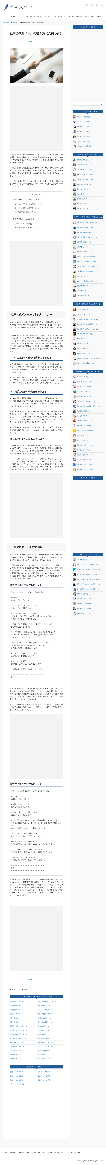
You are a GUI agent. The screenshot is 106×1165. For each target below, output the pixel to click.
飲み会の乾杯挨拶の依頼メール (85, 324)
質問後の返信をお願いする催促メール (87, 569)
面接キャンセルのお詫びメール (85, 256)
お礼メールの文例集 (44, 1072)
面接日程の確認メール (82, 242)
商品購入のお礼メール (82, 386)
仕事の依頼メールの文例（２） (25, 228)
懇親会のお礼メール (81, 203)
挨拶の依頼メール (43, 1055)
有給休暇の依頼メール (44, 1050)
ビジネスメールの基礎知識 (73, 16)
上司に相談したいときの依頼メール (86, 589)
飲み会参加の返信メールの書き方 (85, 319)
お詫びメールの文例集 (17, 1084)
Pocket (29, 41)
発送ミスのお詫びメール (83, 445)
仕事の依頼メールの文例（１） (25, 224)
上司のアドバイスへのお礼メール (85, 564)
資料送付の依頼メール (17, 1010)
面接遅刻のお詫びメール (83, 251)
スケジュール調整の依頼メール (47, 1001)
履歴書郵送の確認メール (83, 285)
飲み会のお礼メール (81, 309)
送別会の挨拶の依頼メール (18, 1034)
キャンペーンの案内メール (83, 430)
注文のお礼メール (80, 194)
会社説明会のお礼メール (83, 227)
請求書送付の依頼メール (18, 1038)
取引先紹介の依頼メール (18, 1046)
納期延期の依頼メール (17, 1042)
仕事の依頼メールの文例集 (23, 219)
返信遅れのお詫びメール (83, 469)
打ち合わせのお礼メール (83, 169)
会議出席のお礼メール (82, 184)
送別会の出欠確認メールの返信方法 (86, 358)
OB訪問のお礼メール (81, 295)
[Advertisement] (36, 102)
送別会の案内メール (81, 353)
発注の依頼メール (43, 1034)
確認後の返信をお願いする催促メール (87, 574)
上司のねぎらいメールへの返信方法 (86, 579)
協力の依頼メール (15, 1055)
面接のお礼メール (80, 247)
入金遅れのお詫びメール (83, 411)
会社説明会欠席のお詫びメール (85, 237)
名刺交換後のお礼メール (83, 164)
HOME (13, 16)
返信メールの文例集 (16, 1080)
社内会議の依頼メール (44, 1022)
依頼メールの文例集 (16, 1076)
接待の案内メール (80, 338)
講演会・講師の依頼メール (18, 1026)
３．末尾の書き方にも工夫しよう (26, 212)
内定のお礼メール (80, 276)
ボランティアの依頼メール (18, 1030)
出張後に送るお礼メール (83, 179)
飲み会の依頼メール (44, 1059)
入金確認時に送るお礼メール (84, 401)
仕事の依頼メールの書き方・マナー (27, 199)
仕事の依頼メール (15, 1018)
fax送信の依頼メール (44, 1018)
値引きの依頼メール (44, 1005)
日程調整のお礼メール (82, 425)
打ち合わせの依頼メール (18, 1050)
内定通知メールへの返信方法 (84, 271)
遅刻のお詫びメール (81, 613)
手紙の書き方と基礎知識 (33, 16)
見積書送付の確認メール (83, 454)
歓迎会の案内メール (81, 343)
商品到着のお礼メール (82, 396)
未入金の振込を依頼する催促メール (86, 406)
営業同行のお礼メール (82, 598)
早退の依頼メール (15, 1059)
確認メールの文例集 (44, 1076)
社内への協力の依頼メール (46, 1014)
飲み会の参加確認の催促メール (85, 333)
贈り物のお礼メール (81, 208)
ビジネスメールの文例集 (93, 16)
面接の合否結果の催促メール (84, 261)
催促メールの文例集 (44, 1080)
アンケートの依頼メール (45, 1010)
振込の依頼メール (15, 1022)
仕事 (25, 989)
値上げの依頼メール (16, 1005)
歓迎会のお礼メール (81, 348)
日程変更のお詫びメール (83, 420)
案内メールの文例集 (16, 1072)
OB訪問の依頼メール (81, 290)
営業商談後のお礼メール (83, 160)
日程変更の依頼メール (17, 1001)
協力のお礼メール (80, 189)
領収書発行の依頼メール (45, 1030)
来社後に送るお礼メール (83, 174)
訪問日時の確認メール (82, 381)
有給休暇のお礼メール (82, 608)
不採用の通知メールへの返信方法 (85, 266)
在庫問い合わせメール (82, 459)
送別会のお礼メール (81, 199)
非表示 (38, 194)
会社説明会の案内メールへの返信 (85, 222)
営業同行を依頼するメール (83, 594)
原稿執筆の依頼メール (17, 1014)
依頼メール (16, 989)
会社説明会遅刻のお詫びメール (85, 232)
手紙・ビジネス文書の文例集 (53, 16)
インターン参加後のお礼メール (85, 281)
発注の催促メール (80, 440)
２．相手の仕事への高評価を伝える (27, 208)
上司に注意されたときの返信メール (86, 584)
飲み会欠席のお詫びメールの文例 (85, 329)
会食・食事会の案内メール (83, 363)
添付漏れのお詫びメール (83, 464)
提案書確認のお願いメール (46, 1042)
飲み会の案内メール (81, 314)
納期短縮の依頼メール (44, 1038)
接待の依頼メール (43, 1026)
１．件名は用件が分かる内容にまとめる (29, 204)
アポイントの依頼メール (45, 1046)
